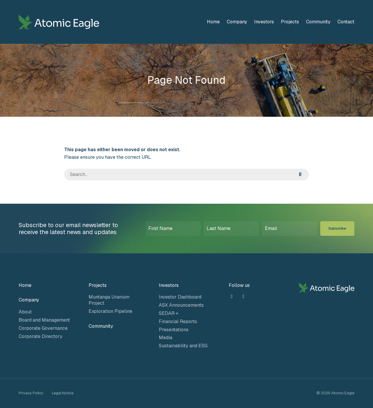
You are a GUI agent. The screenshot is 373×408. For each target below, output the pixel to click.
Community (318, 22)
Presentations (174, 330)
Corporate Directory (40, 336)
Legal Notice (62, 392)
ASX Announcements (181, 305)
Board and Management (44, 320)
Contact (345, 22)
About (25, 312)
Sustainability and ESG (183, 346)
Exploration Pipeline (110, 311)
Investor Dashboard (180, 297)
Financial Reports (178, 321)
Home (213, 22)
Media (165, 337)
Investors (264, 22)
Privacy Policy (31, 392)
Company (237, 22)
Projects (290, 22)
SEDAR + (168, 313)
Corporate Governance (43, 328)
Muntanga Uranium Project (109, 300)
